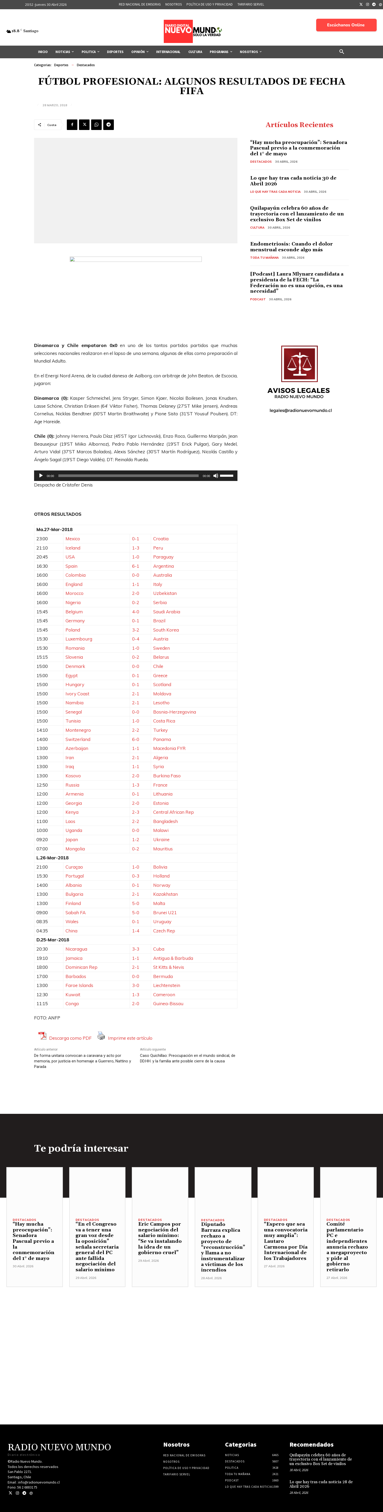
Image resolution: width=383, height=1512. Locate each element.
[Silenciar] (215, 475)
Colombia (76, 575)
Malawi (161, 830)
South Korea (166, 630)
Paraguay (163, 557)
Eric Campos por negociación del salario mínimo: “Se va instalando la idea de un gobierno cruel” (160, 1238)
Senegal (74, 712)
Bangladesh (165, 821)
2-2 (135, 730)
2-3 (135, 812)
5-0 (135, 903)
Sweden (161, 648)
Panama (162, 739)
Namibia (74, 702)
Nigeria (73, 602)
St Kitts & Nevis (168, 967)
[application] (135, 475)
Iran (70, 757)
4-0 (135, 611)
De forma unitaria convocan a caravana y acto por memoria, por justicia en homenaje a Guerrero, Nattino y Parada (82, 1061)
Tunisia (73, 721)
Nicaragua (76, 949)
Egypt (72, 675)
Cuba (158, 949)
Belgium (74, 611)
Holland (161, 876)
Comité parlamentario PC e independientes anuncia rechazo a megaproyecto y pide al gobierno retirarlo (347, 1247)
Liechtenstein (166, 985)
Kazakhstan (165, 894)
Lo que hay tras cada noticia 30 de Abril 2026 (293, 181)
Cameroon (164, 994)
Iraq (70, 766)
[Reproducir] (41, 475)
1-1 (135, 584)
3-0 (135, 985)
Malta (159, 903)
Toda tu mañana (264, 257)
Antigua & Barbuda (173, 958)
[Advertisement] (191, 1324)
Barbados (76, 976)
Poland (73, 630)
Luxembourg (79, 639)
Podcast (258, 299)
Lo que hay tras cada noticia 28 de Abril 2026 (321, 1484)
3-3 (135, 949)
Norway (161, 885)
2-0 (135, 593)
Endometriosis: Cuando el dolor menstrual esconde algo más (291, 247)
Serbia (160, 602)
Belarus (161, 657)
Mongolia (75, 848)
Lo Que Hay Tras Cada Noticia (275, 192)
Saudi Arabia (166, 611)
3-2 (135, 630)
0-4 (135, 639)
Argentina (163, 566)
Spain (71, 566)
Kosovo (73, 775)
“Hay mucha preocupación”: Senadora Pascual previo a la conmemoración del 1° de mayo (298, 148)
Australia (162, 575)
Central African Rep (173, 812)
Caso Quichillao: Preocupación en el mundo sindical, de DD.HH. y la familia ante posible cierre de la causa (187, 1058)
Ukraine (161, 839)
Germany (75, 620)
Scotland (162, 684)
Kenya (72, 812)
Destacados (86, 65)
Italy (157, 584)
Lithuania (162, 794)
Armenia (74, 794)
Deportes (61, 65)
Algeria (160, 757)
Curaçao (74, 867)
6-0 (135, 739)
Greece (160, 675)
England (74, 584)
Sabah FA (76, 912)
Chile (158, 666)
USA (70, 557)
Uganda (74, 830)
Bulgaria (74, 894)
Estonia (161, 803)
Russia (72, 785)
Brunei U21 (165, 912)
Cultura (257, 227)
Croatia (161, 538)
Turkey (160, 730)
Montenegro (78, 730)
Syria (158, 766)
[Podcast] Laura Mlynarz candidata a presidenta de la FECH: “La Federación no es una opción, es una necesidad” (296, 282)
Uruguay (162, 921)
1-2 (135, 839)
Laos (70, 821)
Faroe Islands (79, 985)
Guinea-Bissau (168, 1003)
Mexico (73, 538)
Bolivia (160, 867)
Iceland (73, 548)
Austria (160, 639)
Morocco (74, 593)
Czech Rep (164, 930)
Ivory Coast (77, 693)
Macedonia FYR (169, 748)
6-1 (135, 566)
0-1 (135, 538)
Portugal (75, 876)
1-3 (135, 548)
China (71, 930)
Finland (73, 903)
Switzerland (78, 739)
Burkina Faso (167, 775)
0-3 (135, 876)
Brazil (159, 620)
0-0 (135, 575)
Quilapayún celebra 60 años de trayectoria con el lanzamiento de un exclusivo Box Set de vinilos (297, 214)
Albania (74, 885)
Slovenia (74, 657)
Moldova (162, 693)
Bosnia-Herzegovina (174, 712)
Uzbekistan (165, 593)
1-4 (135, 930)
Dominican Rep (81, 967)
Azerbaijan (77, 748)
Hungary (75, 684)
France (160, 785)
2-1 (135, 693)
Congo (72, 1003)
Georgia (74, 803)
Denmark (75, 666)
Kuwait (73, 994)
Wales (72, 921)
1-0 (135, 557)
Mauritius (163, 848)
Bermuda (163, 976)
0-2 (135, 602)
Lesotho (161, 702)
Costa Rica (164, 721)
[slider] (128, 475)
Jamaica (74, 958)
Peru (158, 548)
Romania (75, 648)
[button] (341, 52)
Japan (72, 839)
